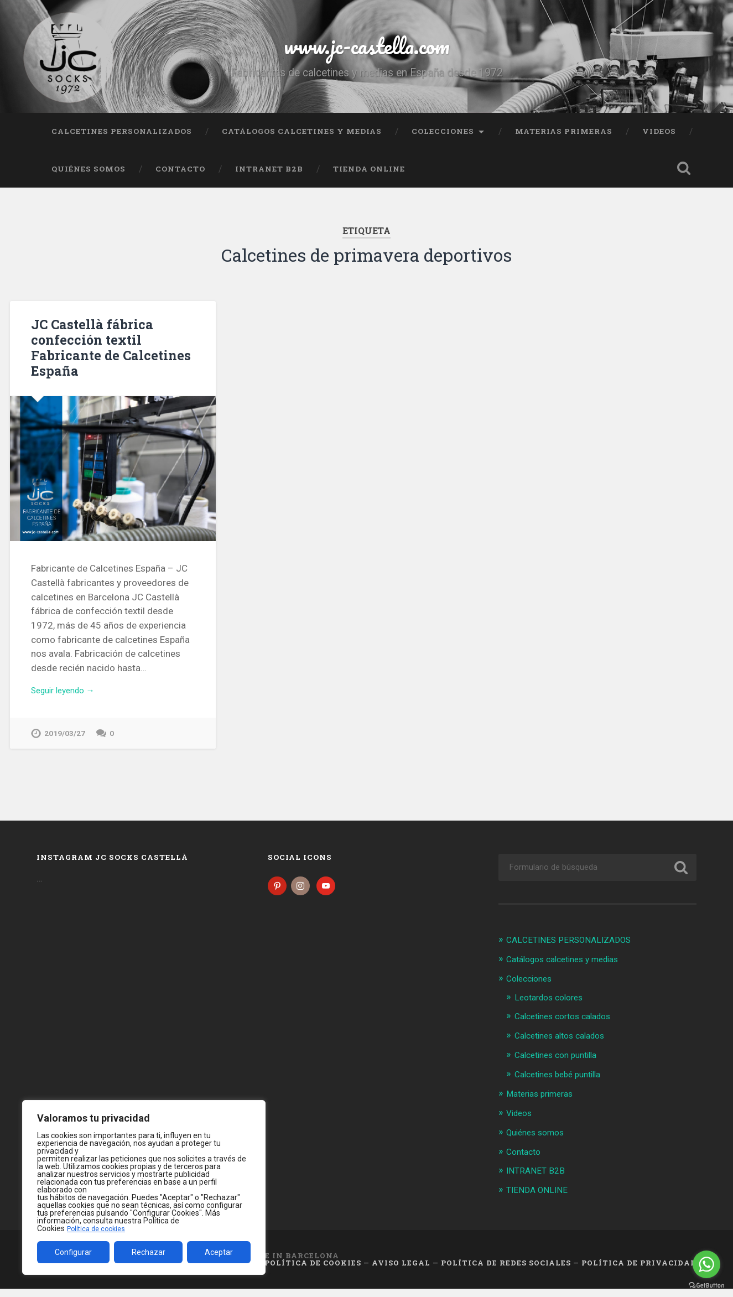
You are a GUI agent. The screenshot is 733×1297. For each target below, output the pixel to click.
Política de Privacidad (638, 1271)
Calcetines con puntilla (561, 1065)
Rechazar (148, 1252)
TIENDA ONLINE (369, 179)
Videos (659, 141)
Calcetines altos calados (565, 1046)
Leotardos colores (552, 1008)
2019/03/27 (64, 744)
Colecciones (443, 141)
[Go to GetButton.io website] (706, 1285)
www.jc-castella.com (366, 49)
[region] (144, 1187)
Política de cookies (99, 1228)
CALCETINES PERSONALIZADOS (121, 141)
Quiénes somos (88, 179)
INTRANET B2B (269, 179)
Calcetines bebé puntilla (563, 1084)
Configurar (73, 1252)
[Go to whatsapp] (706, 1264)
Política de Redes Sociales (506, 1271)
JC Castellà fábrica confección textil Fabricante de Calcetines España (106, 357)
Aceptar (219, 1252)
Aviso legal (401, 1271)
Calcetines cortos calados (568, 1027)
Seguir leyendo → (68, 700)
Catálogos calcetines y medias (302, 141)
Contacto (180, 179)
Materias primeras (563, 141)
